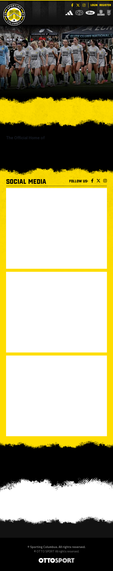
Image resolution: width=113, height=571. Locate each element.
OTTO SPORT (46, 551)
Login (94, 4)
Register (105, 4)
